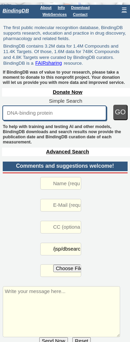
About (46, 7)
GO (120, 112)
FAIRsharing (48, 63)
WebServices (55, 14)
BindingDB (16, 10)
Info (61, 7)
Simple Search (66, 101)
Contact (80, 14)
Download (80, 7)
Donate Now (68, 92)
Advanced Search (67, 151)
